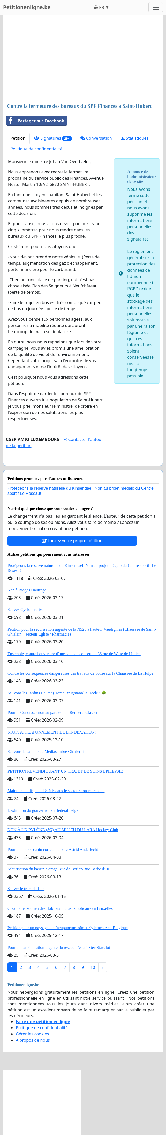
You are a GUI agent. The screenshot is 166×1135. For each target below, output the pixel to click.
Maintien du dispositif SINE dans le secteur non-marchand (55, 790)
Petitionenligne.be (27, 7)
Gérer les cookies (32, 1034)
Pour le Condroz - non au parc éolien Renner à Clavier (52, 712)
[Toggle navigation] (155, 7)
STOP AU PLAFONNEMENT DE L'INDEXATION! (51, 732)
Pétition (17, 138)
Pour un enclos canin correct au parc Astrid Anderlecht (52, 849)
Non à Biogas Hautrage (26, 590)
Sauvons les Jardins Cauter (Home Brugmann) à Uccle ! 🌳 (57, 693)
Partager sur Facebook (35, 120)
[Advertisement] (83, 59)
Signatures (53, 138)
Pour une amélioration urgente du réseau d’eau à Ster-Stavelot (58, 947)
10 (92, 967)
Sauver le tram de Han (25, 888)
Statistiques (135, 138)
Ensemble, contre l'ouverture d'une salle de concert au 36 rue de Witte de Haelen (74, 654)
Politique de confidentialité (36, 149)
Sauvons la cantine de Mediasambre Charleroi (45, 751)
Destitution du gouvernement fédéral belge (42, 810)
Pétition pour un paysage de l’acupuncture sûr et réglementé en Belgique (67, 928)
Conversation (96, 138)
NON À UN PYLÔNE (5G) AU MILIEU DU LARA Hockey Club (62, 830)
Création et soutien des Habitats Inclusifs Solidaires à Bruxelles (60, 908)
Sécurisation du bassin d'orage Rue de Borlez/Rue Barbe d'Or (58, 869)
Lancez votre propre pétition (72, 541)
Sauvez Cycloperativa (25, 609)
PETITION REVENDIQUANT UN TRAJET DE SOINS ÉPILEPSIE (65, 771)
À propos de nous (33, 1040)
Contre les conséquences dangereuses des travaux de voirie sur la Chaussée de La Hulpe (80, 673)
